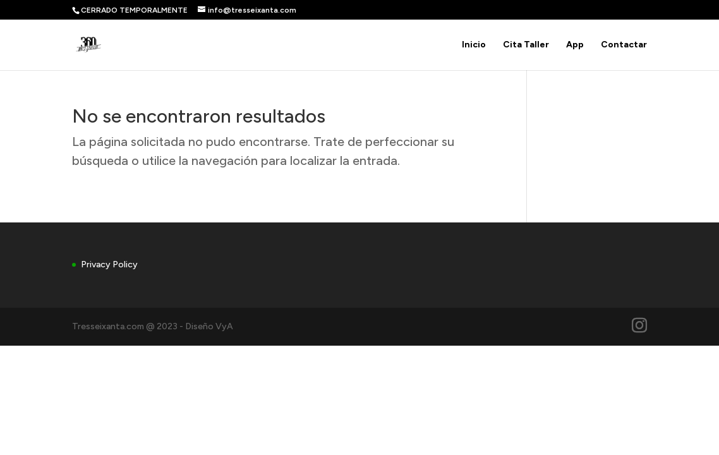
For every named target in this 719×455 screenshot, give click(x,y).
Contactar (624, 45)
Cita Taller (526, 45)
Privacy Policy (109, 264)
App (575, 45)
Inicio (474, 45)
